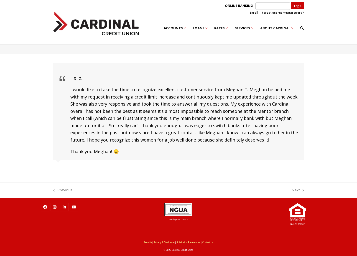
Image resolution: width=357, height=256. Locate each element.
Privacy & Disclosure (164, 242)
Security (148, 242)
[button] (302, 28)
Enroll (254, 13)
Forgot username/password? (283, 13)
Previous (62, 190)
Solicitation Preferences (188, 242)
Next (298, 190)
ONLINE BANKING (240, 5)
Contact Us (207, 242)
